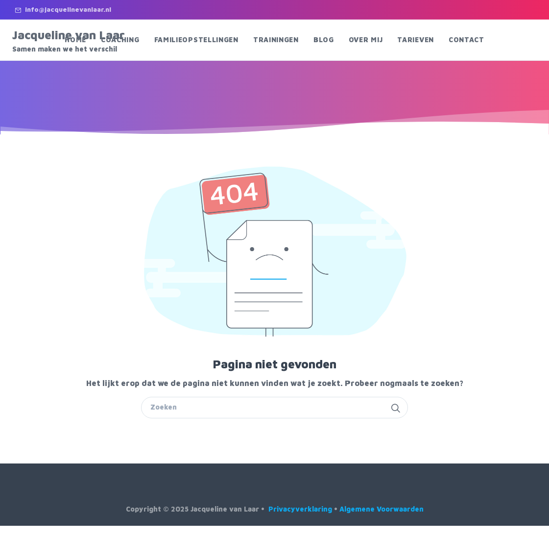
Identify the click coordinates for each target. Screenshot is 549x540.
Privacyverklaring (300, 509)
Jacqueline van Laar (74, 41)
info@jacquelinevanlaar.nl (63, 9)
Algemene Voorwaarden (381, 509)
